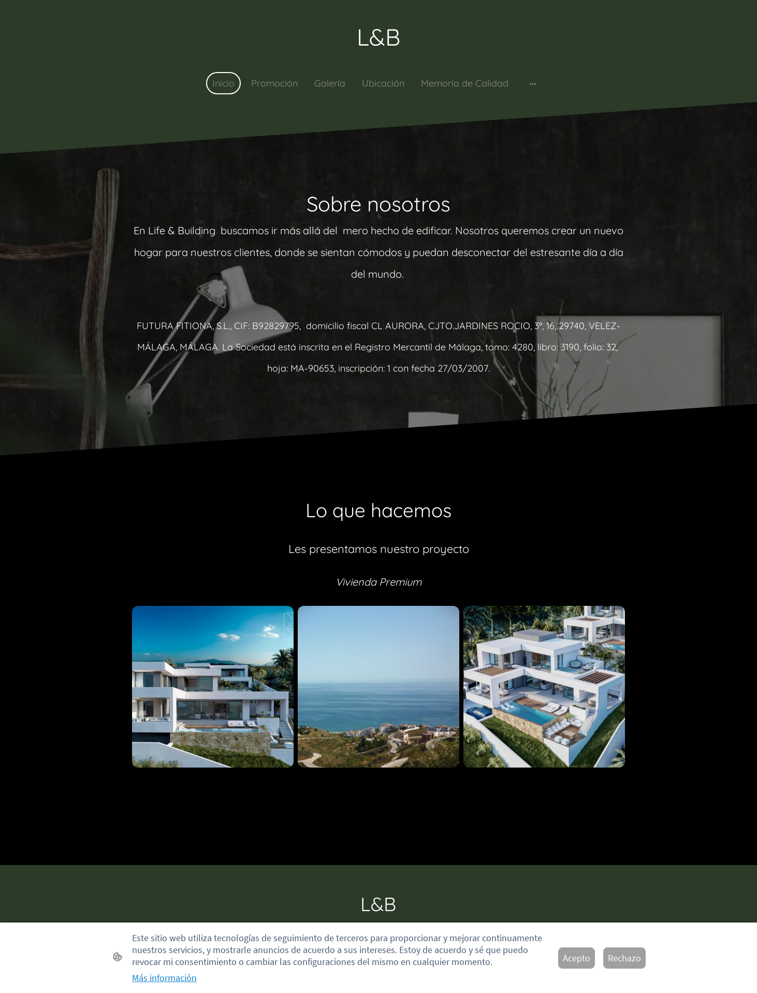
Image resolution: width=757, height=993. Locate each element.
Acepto (576, 958)
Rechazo (624, 958)
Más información (164, 978)
